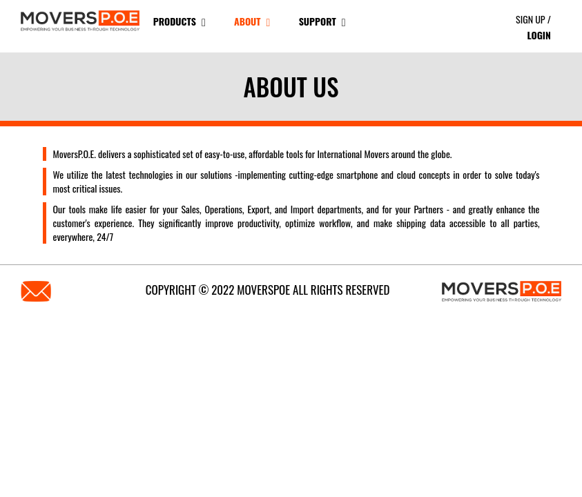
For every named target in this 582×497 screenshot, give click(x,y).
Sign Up (530, 19)
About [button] (252, 21)
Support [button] (322, 21)
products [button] (179, 21)
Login (538, 35)
